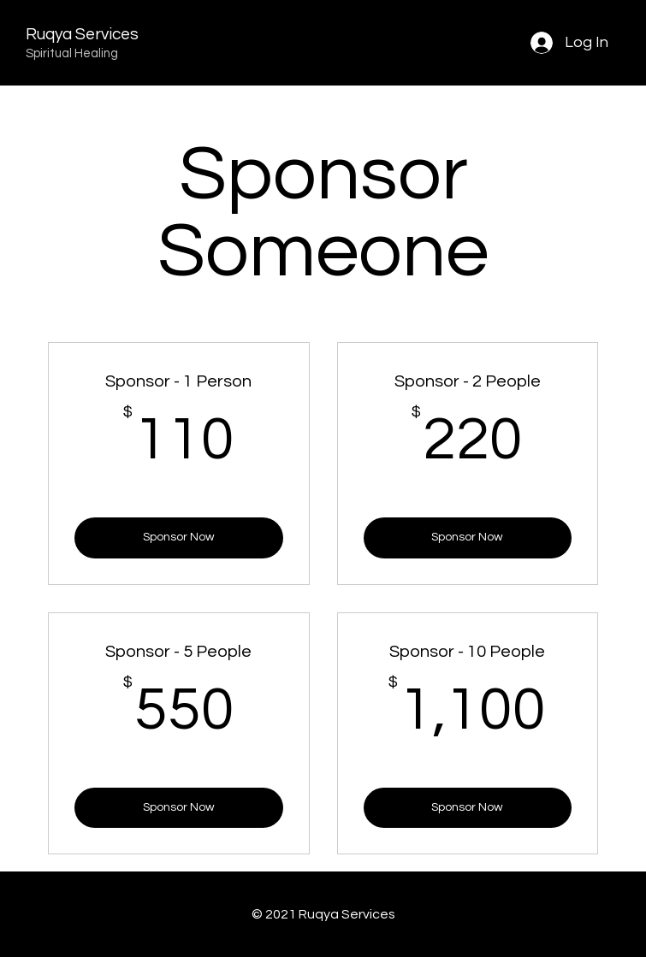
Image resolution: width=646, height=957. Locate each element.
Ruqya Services (82, 34)
